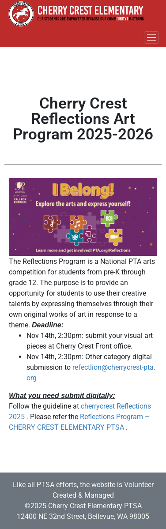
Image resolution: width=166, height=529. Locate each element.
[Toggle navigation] (151, 37)
